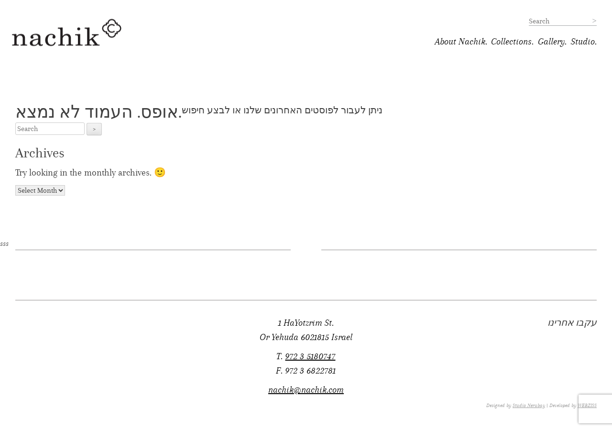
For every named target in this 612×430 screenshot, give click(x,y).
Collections (511, 41)
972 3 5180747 (310, 356)
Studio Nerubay (529, 405)
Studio (583, 41)
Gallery (551, 41)
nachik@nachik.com (306, 390)
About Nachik (460, 41)
